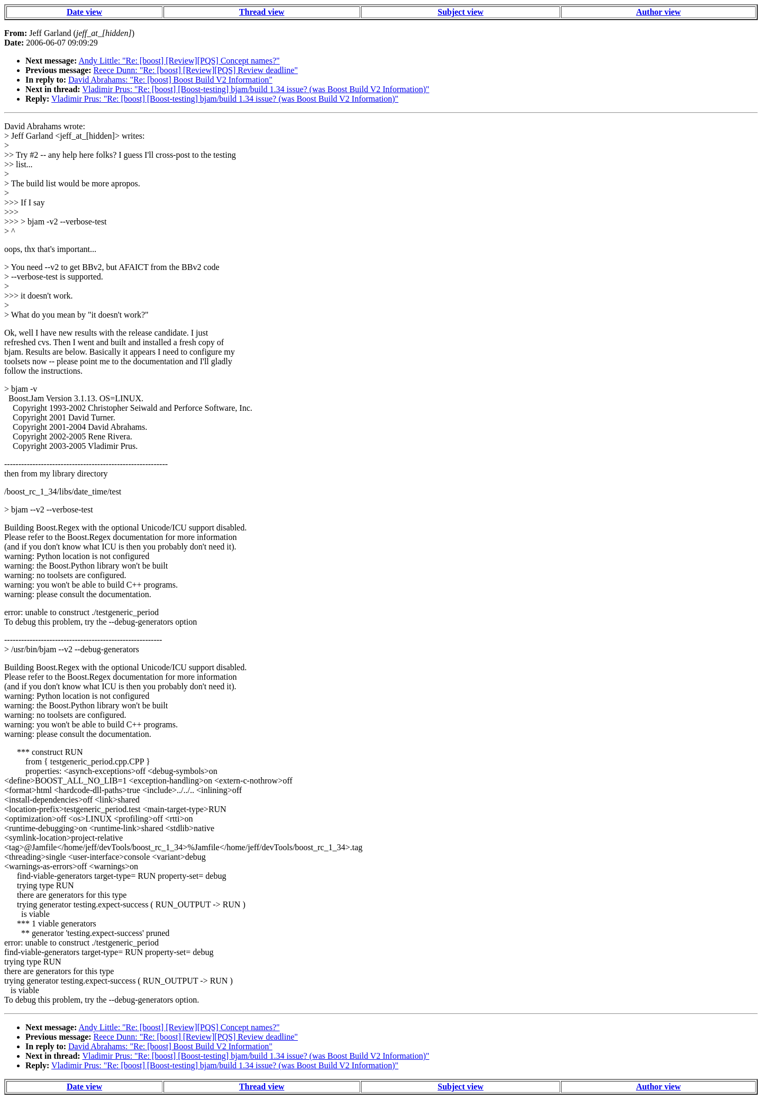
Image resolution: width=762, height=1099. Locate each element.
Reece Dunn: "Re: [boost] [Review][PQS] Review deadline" (196, 70)
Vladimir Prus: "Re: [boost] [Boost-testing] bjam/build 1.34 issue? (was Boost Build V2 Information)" (255, 89)
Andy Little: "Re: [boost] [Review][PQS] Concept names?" (178, 60)
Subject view (461, 11)
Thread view (261, 11)
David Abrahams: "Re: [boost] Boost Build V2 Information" (170, 79)
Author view (658, 11)
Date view (84, 11)
